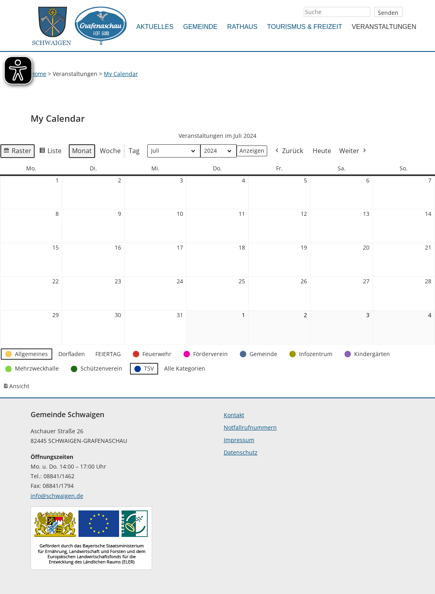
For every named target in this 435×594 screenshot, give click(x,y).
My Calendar (121, 74)
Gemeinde (200, 26)
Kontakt (234, 415)
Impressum (239, 440)
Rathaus (242, 26)
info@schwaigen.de (57, 496)
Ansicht (17, 387)
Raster (17, 152)
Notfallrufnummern (250, 427)
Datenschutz (241, 452)
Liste (50, 152)
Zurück (288, 151)
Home (38, 74)
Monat (82, 150)
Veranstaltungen (384, 26)
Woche (110, 150)
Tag (134, 150)
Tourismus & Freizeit (304, 26)
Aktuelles (154, 26)
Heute (322, 150)
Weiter (353, 151)
